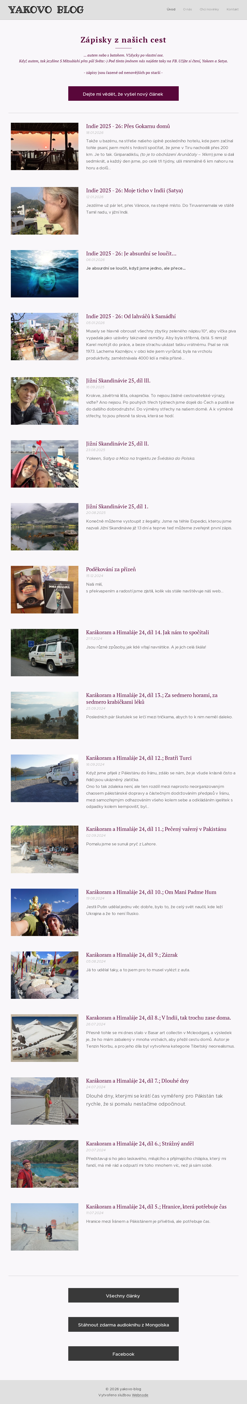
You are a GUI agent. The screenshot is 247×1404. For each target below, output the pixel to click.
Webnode (140, 1395)
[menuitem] (216, 10)
